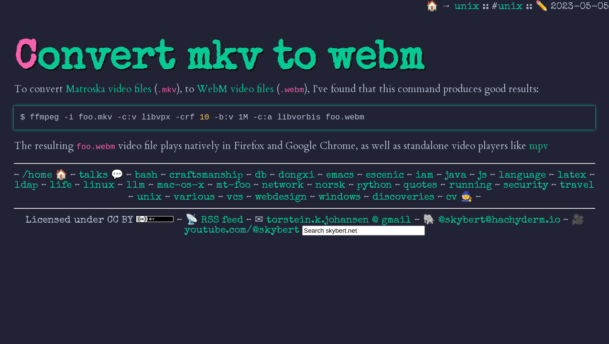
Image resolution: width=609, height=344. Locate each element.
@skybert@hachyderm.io (499, 220)
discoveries (404, 198)
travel (577, 186)
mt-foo (234, 186)
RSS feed (223, 220)
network (284, 186)
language (524, 176)
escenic (386, 176)
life (62, 186)
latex (573, 176)
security (527, 186)
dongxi (297, 176)
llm (137, 186)
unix (468, 7)
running (472, 186)
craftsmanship (207, 176)
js (484, 176)
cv (453, 198)
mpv (538, 146)
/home (37, 176)
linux (100, 186)
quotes (421, 186)
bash (148, 176)
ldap (27, 186)
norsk (331, 186)
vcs (236, 198)
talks (93, 176)
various (196, 198)
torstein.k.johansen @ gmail (340, 220)
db (262, 176)
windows (341, 198)
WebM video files (235, 89)
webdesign (282, 198)
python (376, 186)
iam (425, 176)
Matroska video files (108, 89)
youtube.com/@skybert (242, 231)
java (457, 176)
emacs (341, 176)
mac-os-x (182, 186)
